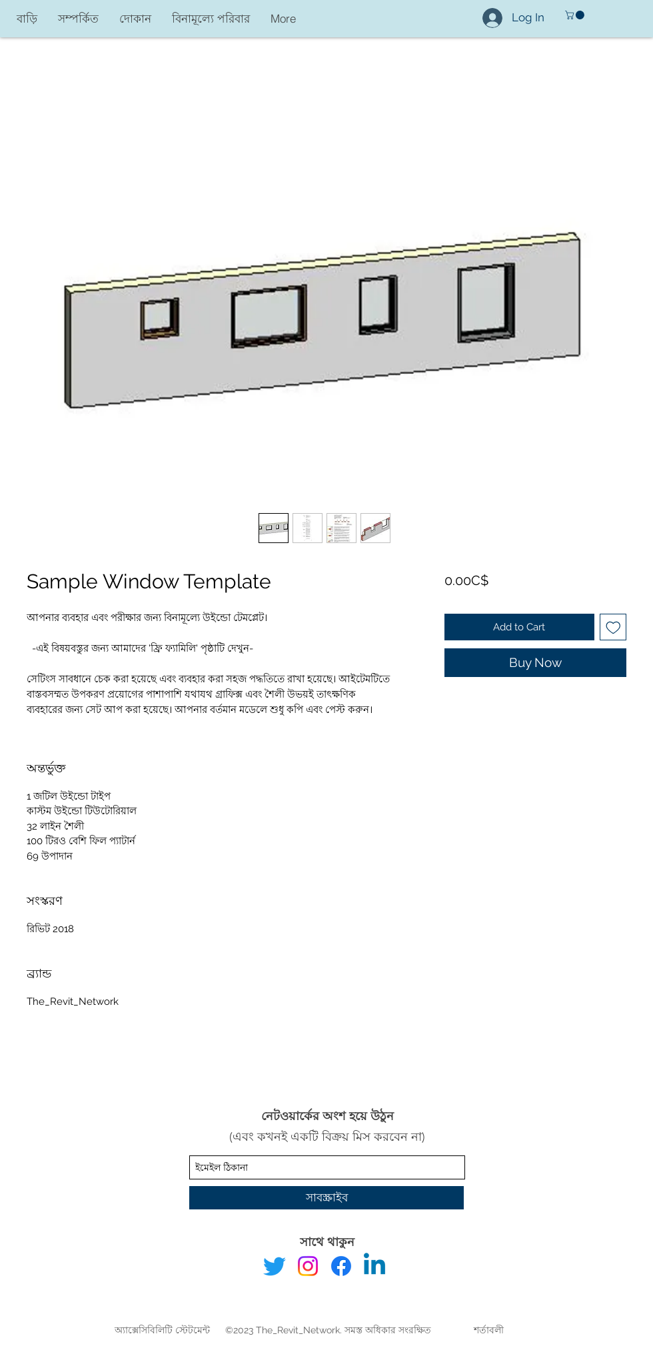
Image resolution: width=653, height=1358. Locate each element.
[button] (575, 15)
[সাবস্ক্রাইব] (326, 1197)
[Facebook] (341, 1266)
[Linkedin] (374, 1266)
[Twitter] (274, 1266)
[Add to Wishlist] (613, 627)
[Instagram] (308, 1266)
